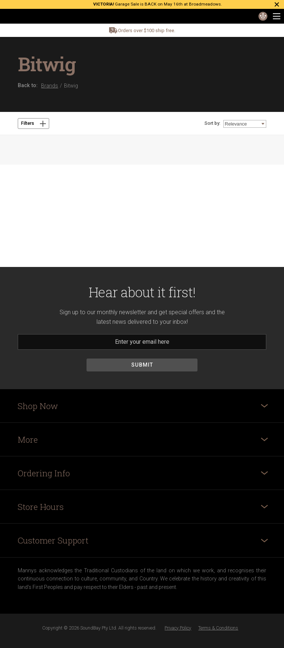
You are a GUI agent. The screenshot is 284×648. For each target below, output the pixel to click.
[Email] (142, 342)
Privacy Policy (178, 628)
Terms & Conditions (218, 628)
